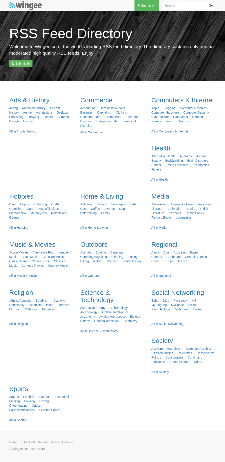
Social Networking (177, 292)
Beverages (117, 204)
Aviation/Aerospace (112, 316)
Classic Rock (40, 261)
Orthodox (31, 309)
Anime (27, 112)
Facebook (180, 300)
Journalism (183, 217)
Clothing (121, 112)
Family (105, 213)
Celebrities (185, 353)
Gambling (15, 208)
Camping (116, 252)
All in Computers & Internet (169, 131)
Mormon (14, 309)
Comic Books (194, 213)
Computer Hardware (165, 112)
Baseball (44, 397)
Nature (97, 261)
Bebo (155, 300)
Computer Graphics (193, 108)
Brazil (194, 252)
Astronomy (87, 316)
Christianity (16, 305)
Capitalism (104, 112)
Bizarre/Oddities (162, 353)
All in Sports (17, 420)
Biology (135, 316)
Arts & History (29, 100)
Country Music (58, 265)
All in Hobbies (18, 227)
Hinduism (35, 305)
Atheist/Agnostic (20, 300)
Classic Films (18, 261)
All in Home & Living (94, 227)
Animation (175, 208)
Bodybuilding (174, 160)
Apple (155, 108)
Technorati (181, 309)
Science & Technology (97, 296)
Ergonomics (201, 165)
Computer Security (196, 112)
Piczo (192, 305)
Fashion (49, 117)
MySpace (177, 305)
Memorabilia (17, 213)
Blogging (169, 108)
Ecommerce (113, 117)
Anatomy (186, 156)
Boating (101, 252)
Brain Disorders (197, 160)
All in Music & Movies (23, 275)
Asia (166, 252)
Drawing (33, 117)
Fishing (133, 257)
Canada (156, 257)
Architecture (44, 112)
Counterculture (179, 362)
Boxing (44, 401)
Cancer (156, 165)
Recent (43, 442)
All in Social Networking (167, 324)
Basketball (61, 397)
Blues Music (30, 257)
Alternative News (182, 204)
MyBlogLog (159, 305)
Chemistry (130, 321)
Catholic (59, 300)
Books (191, 208)
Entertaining (88, 213)
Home (13, 442)
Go (211, 5)
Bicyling (14, 401)
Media (160, 196)
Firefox (170, 121)
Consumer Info (90, 117)
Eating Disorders (177, 165)
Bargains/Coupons (112, 108)
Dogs (122, 208)
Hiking (84, 261)
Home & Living (101, 196)
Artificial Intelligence (115, 312)
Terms (55, 442)
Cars (12, 204)
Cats (83, 208)
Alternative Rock (44, 252)
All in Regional (161, 275)
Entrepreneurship (107, 121)
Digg (166, 300)
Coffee (95, 208)
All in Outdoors (90, 275)
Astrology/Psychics (198, 348)
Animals (85, 252)
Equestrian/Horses (21, 410)
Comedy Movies (33, 265)
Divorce (109, 208)
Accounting (87, 108)
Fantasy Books (161, 217)
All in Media (159, 227)
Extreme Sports (49, 410)
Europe (169, 261)
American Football (21, 397)
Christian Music (53, 257)
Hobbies (21, 196)
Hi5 (193, 300)
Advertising (159, 204)
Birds (132, 204)
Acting (13, 108)
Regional (164, 244)
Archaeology (88, 312)
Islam (49, 305)
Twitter (197, 309)
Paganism (49, 309)
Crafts (55, 204)
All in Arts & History (22, 131)
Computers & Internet (182, 100)
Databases (180, 117)
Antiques (86, 204)
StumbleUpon (160, 309)
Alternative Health (163, 156)
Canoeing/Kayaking (93, 257)
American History (33, 108)
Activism (157, 348)
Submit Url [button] (21, 63)
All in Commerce (91, 132)
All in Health (159, 179)
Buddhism (42, 300)
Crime (198, 362)
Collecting (40, 204)
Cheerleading (18, 405)
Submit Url (146, 5)
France (183, 261)
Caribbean (174, 257)
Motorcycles (38, 213)
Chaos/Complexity (106, 321)
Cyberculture (160, 117)
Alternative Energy (92, 308)
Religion (21, 292)
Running (112, 261)
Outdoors (93, 244)
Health (161, 148)
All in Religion (18, 324)
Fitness (156, 169)
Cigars (24, 204)
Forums (184, 121)
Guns (30, 208)
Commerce (96, 100)
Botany (85, 321)
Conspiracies (174, 357)
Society (162, 340)
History (28, 121)
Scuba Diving (132, 261)
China (155, 261)
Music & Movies (32, 244)
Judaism (63, 305)
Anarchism (174, 348)
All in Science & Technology (99, 331)
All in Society (160, 372)
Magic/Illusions (48, 208)
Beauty (156, 160)
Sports (18, 388)
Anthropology (119, 308)
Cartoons (175, 213)
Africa (155, 252)
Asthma (201, 156)
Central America (196, 257)
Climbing (117, 257)
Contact (67, 442)
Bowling (29, 401)
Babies (101, 204)
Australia (179, 252)
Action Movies (18, 252)
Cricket (37, 405)
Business (86, 112)
